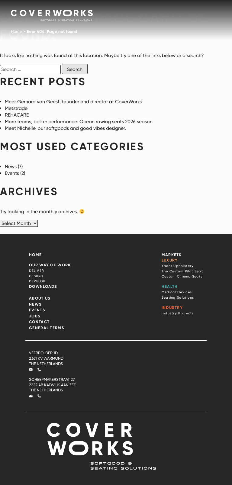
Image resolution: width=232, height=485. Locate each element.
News (11, 166)
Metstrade (16, 108)
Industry (172, 307)
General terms (46, 327)
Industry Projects (178, 313)
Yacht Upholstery (178, 266)
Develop (37, 281)
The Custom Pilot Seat (182, 271)
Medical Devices (177, 292)
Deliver (36, 270)
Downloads (43, 286)
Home (16, 31)
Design (36, 276)
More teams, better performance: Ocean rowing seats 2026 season (79, 121)
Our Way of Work (50, 264)
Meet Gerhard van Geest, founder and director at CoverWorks (73, 101)
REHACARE (17, 115)
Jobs (34, 315)
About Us (39, 298)
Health (170, 286)
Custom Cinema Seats (182, 276)
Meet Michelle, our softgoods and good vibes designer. (66, 128)
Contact (39, 321)
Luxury (170, 260)
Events (12, 173)
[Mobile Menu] (212, 13)
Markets (172, 254)
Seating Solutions (178, 297)
